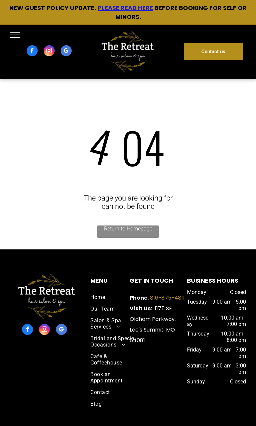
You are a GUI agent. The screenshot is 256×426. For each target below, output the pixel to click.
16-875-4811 (169, 298)
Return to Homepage (128, 228)
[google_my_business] (66, 51)
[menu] (14, 35)
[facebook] (32, 51)
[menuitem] (113, 297)
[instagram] (49, 51)
